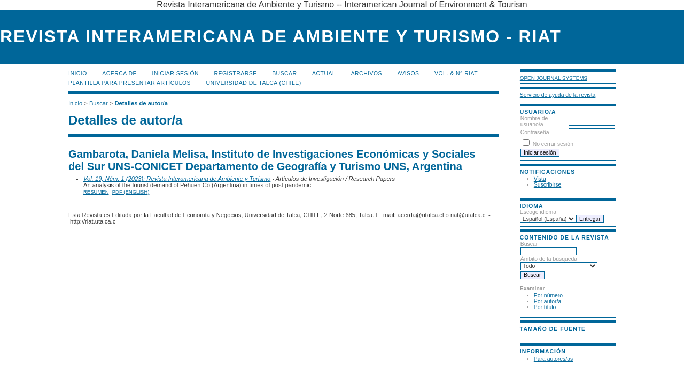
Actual (324, 73)
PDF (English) (131, 192)
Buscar (284, 73)
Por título (545, 307)
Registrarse (235, 73)
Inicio (77, 73)
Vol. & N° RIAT (456, 73)
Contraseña (534, 132)
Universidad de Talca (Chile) (253, 83)
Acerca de (119, 73)
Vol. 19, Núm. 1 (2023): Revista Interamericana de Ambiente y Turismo (176, 178)
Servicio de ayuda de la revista (558, 95)
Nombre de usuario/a (534, 121)
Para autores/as (553, 359)
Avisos (408, 73)
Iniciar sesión (175, 73)
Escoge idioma (538, 212)
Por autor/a (547, 301)
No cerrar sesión (553, 144)
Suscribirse (547, 185)
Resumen (96, 192)
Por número (548, 295)
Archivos (366, 73)
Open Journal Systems (553, 78)
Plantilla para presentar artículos (129, 83)
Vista (540, 179)
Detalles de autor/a (140, 103)
